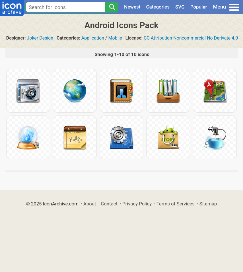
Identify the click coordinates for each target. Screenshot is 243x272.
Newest (132, 7)
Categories (158, 7)
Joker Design (40, 38)
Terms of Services (175, 204)
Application (92, 38)
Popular (198, 7)
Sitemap (208, 204)
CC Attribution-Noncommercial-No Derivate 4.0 (191, 38)
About (89, 204)
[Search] (111, 7)
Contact (109, 204)
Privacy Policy (137, 204)
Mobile (115, 38)
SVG (180, 7)
